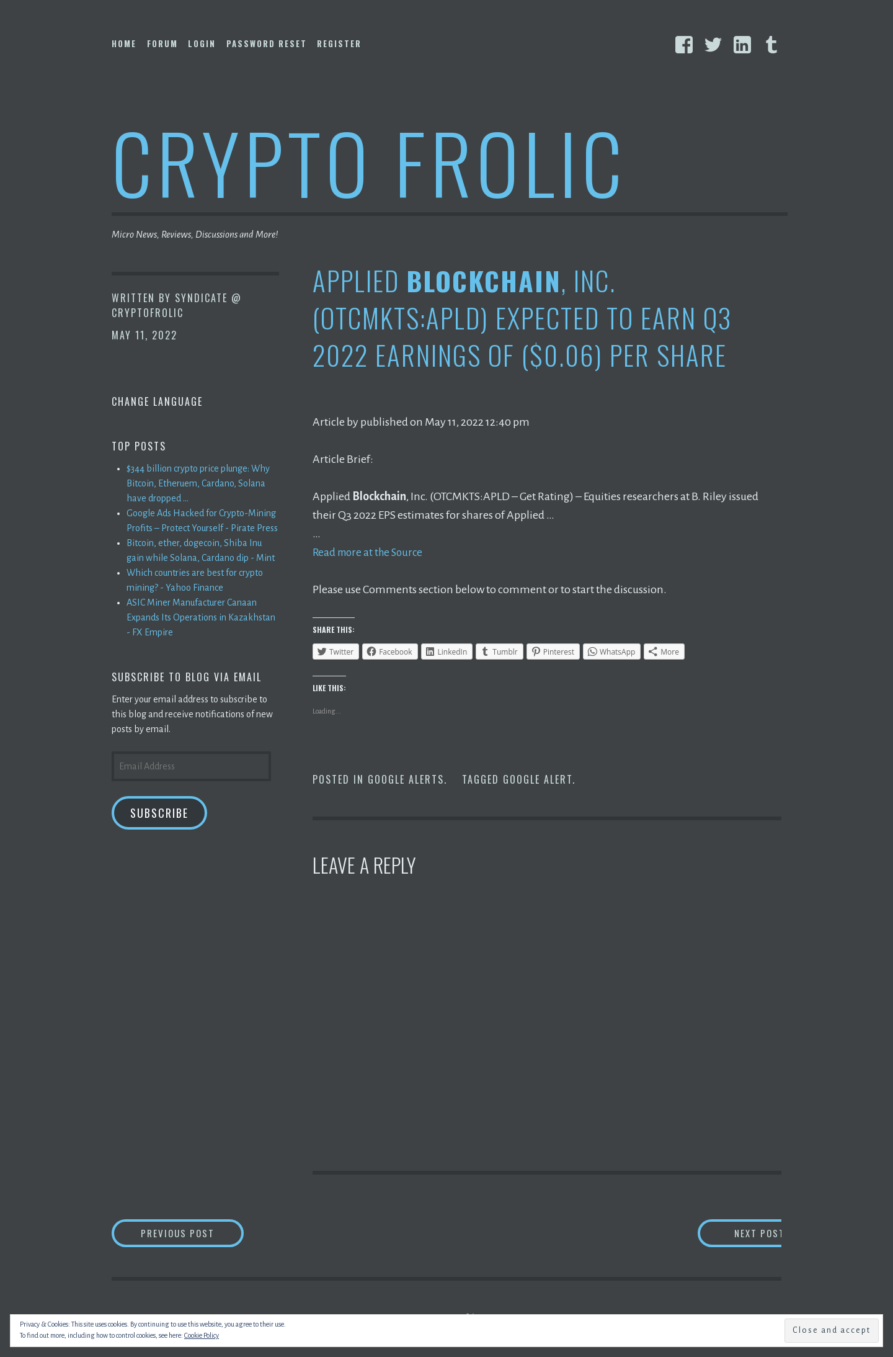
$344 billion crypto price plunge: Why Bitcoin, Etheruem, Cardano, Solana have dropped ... (198, 483)
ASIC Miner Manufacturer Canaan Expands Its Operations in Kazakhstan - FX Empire (201, 617)
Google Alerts (406, 779)
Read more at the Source (371, 552)
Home (124, 43)
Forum (162, 43)
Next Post (732, 1234)
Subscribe (159, 813)
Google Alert (537, 779)
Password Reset (266, 43)
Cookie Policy (201, 1335)
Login (202, 43)
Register (339, 43)
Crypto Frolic (369, 162)
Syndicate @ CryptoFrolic (177, 305)
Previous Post (202, 1234)
